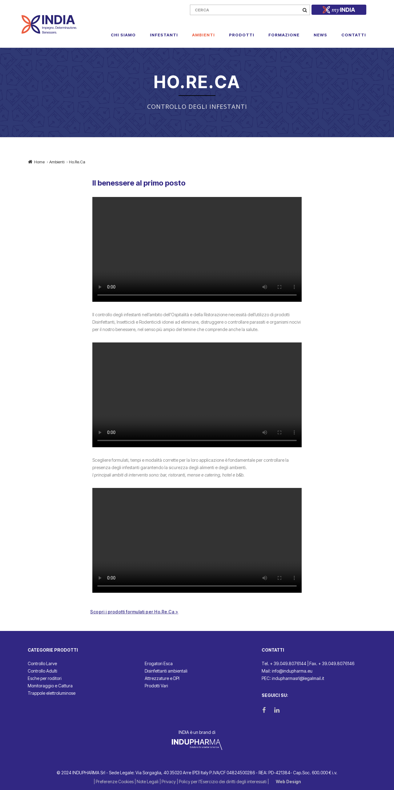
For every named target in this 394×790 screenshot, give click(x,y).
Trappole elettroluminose (51, 693)
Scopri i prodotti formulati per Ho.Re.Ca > (134, 611)
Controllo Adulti (42, 670)
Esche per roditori (45, 678)
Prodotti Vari (156, 685)
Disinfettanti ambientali (166, 670)
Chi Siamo (123, 35)
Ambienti (203, 35)
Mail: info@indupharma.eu (287, 670)
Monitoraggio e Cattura (50, 685)
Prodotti (241, 35)
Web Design (288, 781)
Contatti (353, 35)
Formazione (284, 35)
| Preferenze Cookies (114, 781)
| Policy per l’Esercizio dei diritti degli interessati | (223, 781)
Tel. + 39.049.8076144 (284, 663)
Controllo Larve (42, 663)
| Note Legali (147, 781)
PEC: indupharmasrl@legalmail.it (293, 678)
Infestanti (164, 35)
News (320, 35)
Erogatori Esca (159, 663)
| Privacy (168, 781)
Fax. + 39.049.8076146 (331, 663)
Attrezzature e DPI (162, 678)
